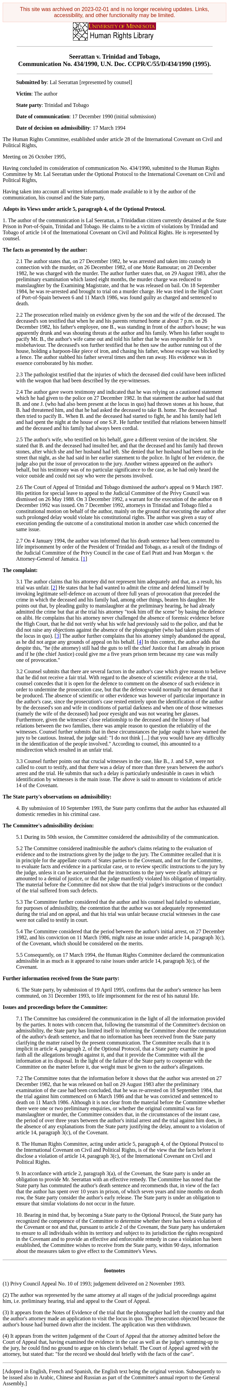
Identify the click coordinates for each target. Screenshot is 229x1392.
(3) (6, 1312)
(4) (6, 1336)
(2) (6, 1295)
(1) (6, 1283)
